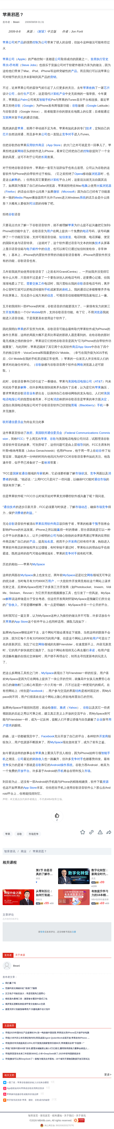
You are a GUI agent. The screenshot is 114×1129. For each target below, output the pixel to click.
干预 (95, 523)
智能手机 (45, 99)
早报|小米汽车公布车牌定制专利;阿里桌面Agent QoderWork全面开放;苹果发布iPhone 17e (48, 1038)
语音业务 (29, 393)
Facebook (36, 691)
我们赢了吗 (10, 983)
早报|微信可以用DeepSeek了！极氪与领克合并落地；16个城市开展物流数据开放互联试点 (47, 1059)
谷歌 (17, 105)
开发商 (10, 312)
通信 (25, 473)
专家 (40, 473)
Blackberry (87, 405)
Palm (23, 99)
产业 (62, 93)
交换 (35, 283)
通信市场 (100, 479)
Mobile (36, 312)
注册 (74, 932)
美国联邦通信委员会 (48, 433)
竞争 (93, 473)
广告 (9, 605)
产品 (20, 42)
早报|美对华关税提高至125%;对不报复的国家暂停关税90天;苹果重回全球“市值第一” (44, 1043)
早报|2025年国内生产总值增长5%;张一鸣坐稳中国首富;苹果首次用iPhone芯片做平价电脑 (47, 1032)
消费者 (19, 513)
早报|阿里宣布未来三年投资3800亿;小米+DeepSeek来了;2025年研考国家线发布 (42, 1053)
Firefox (10, 191)
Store (57, 145)
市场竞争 (102, 507)
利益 (29, 513)
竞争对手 (68, 134)
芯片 (107, 87)
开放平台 (23, 771)
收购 (92, 87)
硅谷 (99, 450)
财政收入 (38, 759)
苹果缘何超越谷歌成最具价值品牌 (23, 1094)
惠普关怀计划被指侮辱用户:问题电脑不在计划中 (27, 1009)
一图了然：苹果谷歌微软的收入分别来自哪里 (28, 1082)
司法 (32, 203)
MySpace (38, 564)
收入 (15, 605)
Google (28, 105)
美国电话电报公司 (80, 381)
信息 (47, 249)
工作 (41, 283)
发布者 (8, 955)
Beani (16, 22)
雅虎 (63, 707)
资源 (106, 781)
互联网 (7, 117)
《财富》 (41, 31)
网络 (20, 151)
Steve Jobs (29, 65)
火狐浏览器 (103, 185)
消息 (56, 399)
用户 (50, 231)
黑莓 (74, 405)
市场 (78, 473)
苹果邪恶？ (40, 851)
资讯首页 (45, 1115)
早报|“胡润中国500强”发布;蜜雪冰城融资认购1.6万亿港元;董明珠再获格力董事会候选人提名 (48, 1048)
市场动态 (81, 507)
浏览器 (96, 173)
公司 (44, 42)
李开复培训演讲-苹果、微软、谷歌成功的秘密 (29, 1100)
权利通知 (57, 1115)
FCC (20, 438)
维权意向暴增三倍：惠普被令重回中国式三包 (26, 999)
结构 (78, 691)
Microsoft (68, 191)
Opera (78, 173)
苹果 (86, 87)
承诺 (92, 650)
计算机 (54, 93)
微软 (56, 191)
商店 (41, 145)
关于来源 (20, 955)
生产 (26, 93)
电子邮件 (32, 249)
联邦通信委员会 (13, 422)
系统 (83, 197)
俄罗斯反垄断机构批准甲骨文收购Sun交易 (25, 1004)
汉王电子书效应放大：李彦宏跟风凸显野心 (25, 993)
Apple (21, 59)
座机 (65, 289)
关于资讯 (81, 1115)
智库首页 (33, 1115)
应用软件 (32, 145)
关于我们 (69, 1115)
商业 (24, 851)
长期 (44, 157)
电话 (86, 231)
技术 (89, 128)
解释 (15, 179)
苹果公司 (9, 42)
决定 (104, 399)
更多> (107, 1074)
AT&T (98, 381)
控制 (35, 42)
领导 (80, 444)
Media (19, 197)
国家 (16, 473)
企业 (99, 719)
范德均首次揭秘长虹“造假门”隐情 (21, 988)
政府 (29, 433)
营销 (53, 77)
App (50, 145)
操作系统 (66, 765)
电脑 (85, 185)
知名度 (48, 541)
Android (55, 765)
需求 (9, 725)
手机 (20, 117)
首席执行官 (98, 59)
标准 (47, 462)
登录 (42, 932)
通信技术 (10, 507)
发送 (68, 237)
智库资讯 (9, 851)
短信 (62, 237)
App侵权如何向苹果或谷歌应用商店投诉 (26, 1088)
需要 (29, 283)
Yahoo (73, 707)
